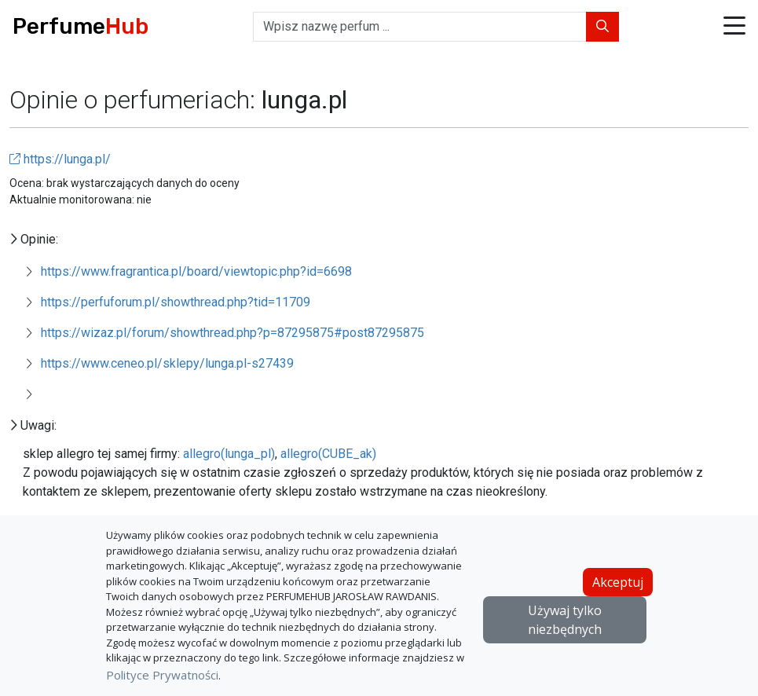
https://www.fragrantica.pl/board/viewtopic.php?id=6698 (196, 271)
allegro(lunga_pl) (229, 453)
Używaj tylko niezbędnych (565, 620)
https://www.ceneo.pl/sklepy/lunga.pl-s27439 (167, 363)
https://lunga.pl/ (60, 159)
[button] (734, 27)
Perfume (80, 26)
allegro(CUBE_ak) (328, 453)
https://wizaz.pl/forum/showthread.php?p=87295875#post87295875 (232, 332)
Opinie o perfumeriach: (135, 100)
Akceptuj (617, 582)
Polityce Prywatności (162, 675)
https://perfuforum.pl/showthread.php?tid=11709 (175, 302)
